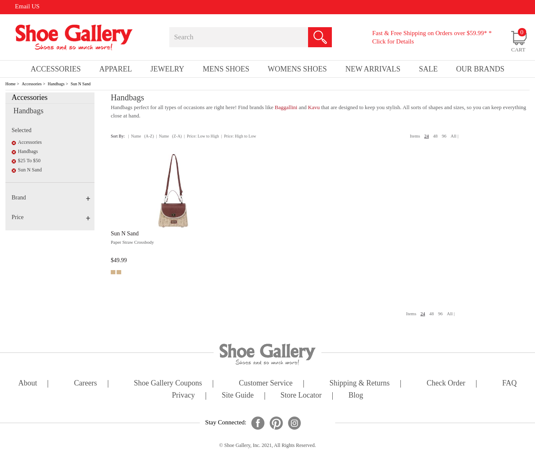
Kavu (314, 107)
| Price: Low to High (201, 136)
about (27, 383)
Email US (27, 6)
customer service (266, 383)
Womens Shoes (297, 69)
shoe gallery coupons (168, 383)
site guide (238, 395)
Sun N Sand (81, 84)
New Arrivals (372, 69)
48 (435, 135)
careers (85, 383)
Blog (356, 395)
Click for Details (393, 41)
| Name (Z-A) (169, 136)
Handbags (56, 84)
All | (455, 135)
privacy (183, 395)
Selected (21, 130)
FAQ (509, 383)
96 (444, 135)
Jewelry (167, 69)
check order (446, 383)
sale (428, 69)
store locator (300, 395)
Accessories (32, 84)
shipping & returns (359, 383)
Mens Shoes (226, 69)
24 (426, 135)
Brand (51, 197)
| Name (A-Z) (141, 136)
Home (10, 84)
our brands (480, 69)
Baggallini (286, 107)
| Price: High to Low (238, 136)
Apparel (115, 69)
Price (51, 217)
